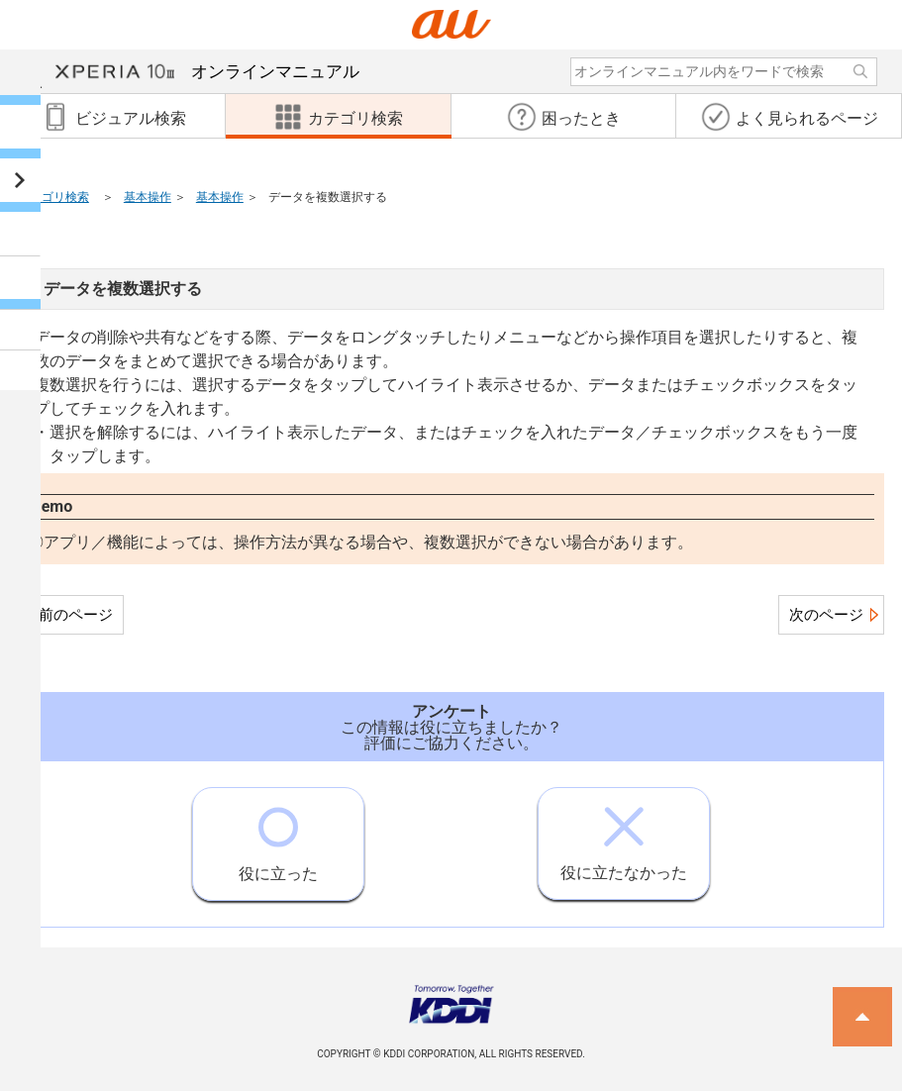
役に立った (278, 835)
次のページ (826, 615)
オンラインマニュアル (207, 71)
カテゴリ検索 (53, 197)
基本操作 (147, 197)
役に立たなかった (623, 835)
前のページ (76, 615)
